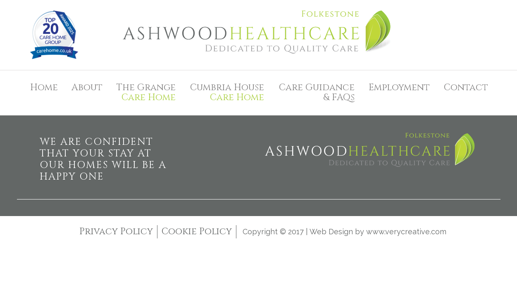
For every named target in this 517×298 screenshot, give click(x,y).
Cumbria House (226, 92)
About (86, 88)
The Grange (145, 92)
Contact (466, 88)
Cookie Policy (197, 232)
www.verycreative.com (406, 231)
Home (44, 88)
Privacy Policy (116, 232)
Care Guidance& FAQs (317, 92)
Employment (399, 88)
